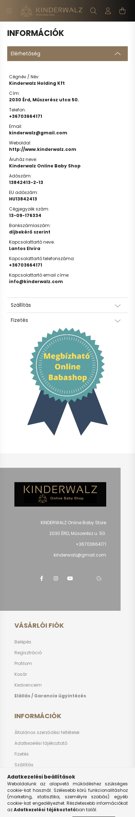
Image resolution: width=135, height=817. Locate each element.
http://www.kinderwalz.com (42, 149)
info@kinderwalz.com (36, 281)
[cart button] (122, 11)
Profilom (23, 663)
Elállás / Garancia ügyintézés (50, 696)
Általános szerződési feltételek (47, 732)
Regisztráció (28, 653)
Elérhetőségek (29, 775)
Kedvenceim (28, 685)
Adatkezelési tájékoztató (40, 743)
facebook (41, 578)
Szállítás (23, 765)
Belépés (22, 642)
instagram (56, 578)
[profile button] (108, 11)
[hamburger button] (9, 11)
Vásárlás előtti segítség (43, 786)
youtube (70, 578)
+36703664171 (25, 116)
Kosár (20, 674)
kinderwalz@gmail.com (38, 133)
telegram (84, 578)
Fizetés (21, 754)
